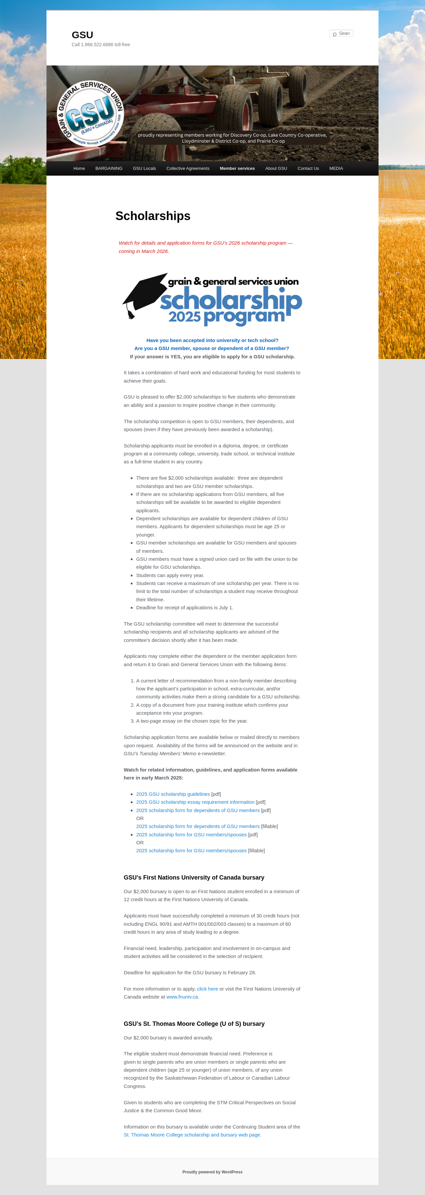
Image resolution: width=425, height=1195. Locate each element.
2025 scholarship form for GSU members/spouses (191, 834)
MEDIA (336, 168)
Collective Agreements (187, 168)
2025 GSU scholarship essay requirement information (195, 802)
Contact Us (308, 168)
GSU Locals (144, 168)
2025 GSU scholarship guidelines (173, 794)
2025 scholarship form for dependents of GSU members (198, 810)
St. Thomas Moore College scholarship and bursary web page (192, 1134)
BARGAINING (109, 168)
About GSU (276, 168)
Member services (237, 168)
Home (79, 168)
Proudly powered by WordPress (212, 1172)
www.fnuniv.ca (182, 997)
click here (207, 989)
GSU (82, 34)
